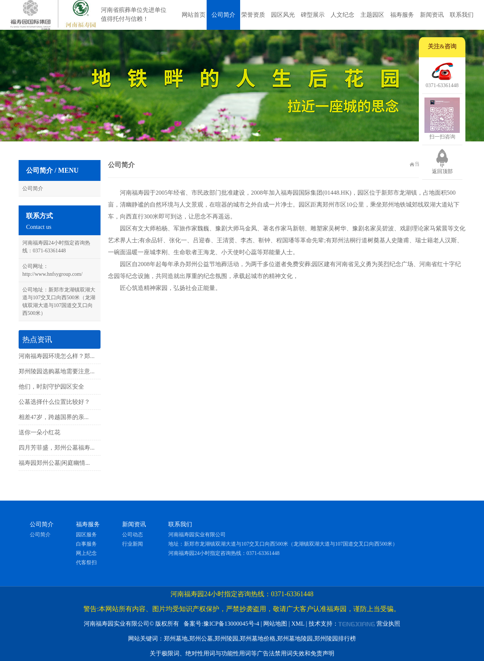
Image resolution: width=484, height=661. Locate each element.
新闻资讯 (432, 15)
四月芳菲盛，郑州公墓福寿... (57, 447)
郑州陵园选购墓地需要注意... (57, 371)
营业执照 (388, 623)
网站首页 (194, 15)
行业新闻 (132, 544)
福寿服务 (402, 15)
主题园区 (372, 15)
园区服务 (86, 534)
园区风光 (283, 15)
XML (298, 623)
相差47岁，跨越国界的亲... (54, 417)
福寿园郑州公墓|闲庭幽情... (54, 463)
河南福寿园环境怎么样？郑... (57, 356)
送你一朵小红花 (39, 432)
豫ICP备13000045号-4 (231, 623)
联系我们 (462, 15)
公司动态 (132, 534)
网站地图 (275, 623)
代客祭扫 (86, 562)
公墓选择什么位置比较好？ (54, 402)
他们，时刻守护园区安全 (51, 386)
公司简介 (223, 15)
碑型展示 (313, 15)
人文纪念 (342, 15)
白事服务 (86, 544)
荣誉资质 (253, 15)
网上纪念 (86, 553)
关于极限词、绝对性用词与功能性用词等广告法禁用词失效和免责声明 (242, 653)
